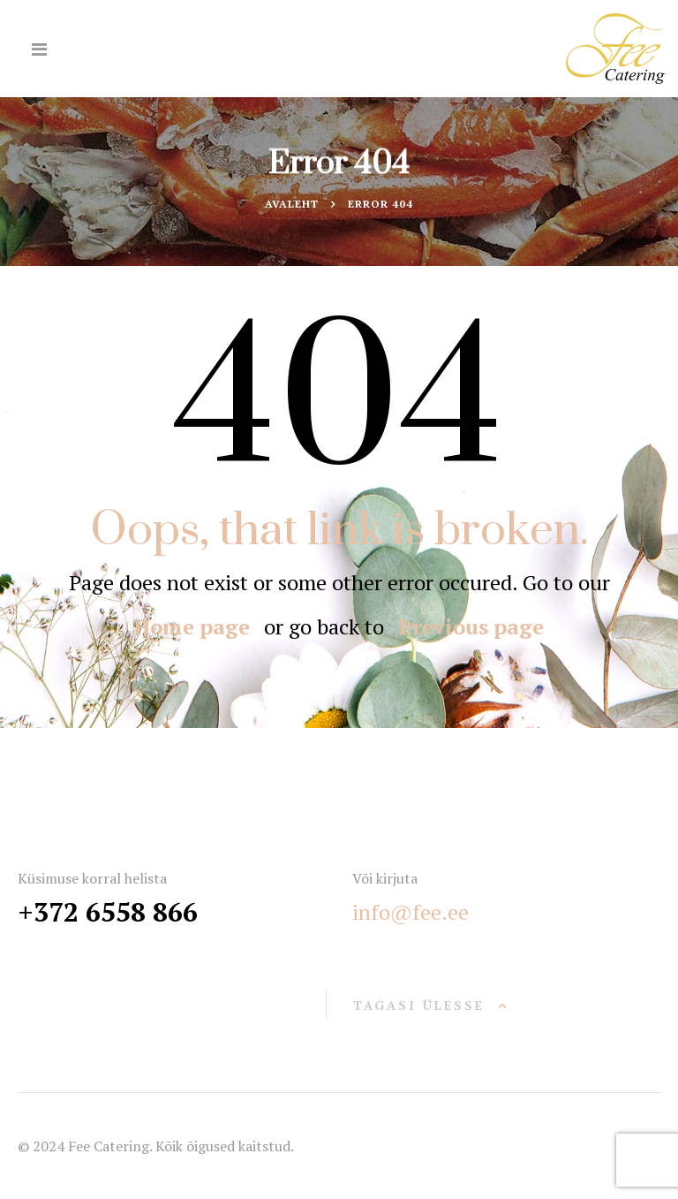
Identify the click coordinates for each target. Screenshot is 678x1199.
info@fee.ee (410, 912)
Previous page (471, 626)
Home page (192, 626)
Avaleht (292, 203)
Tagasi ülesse (419, 1005)
